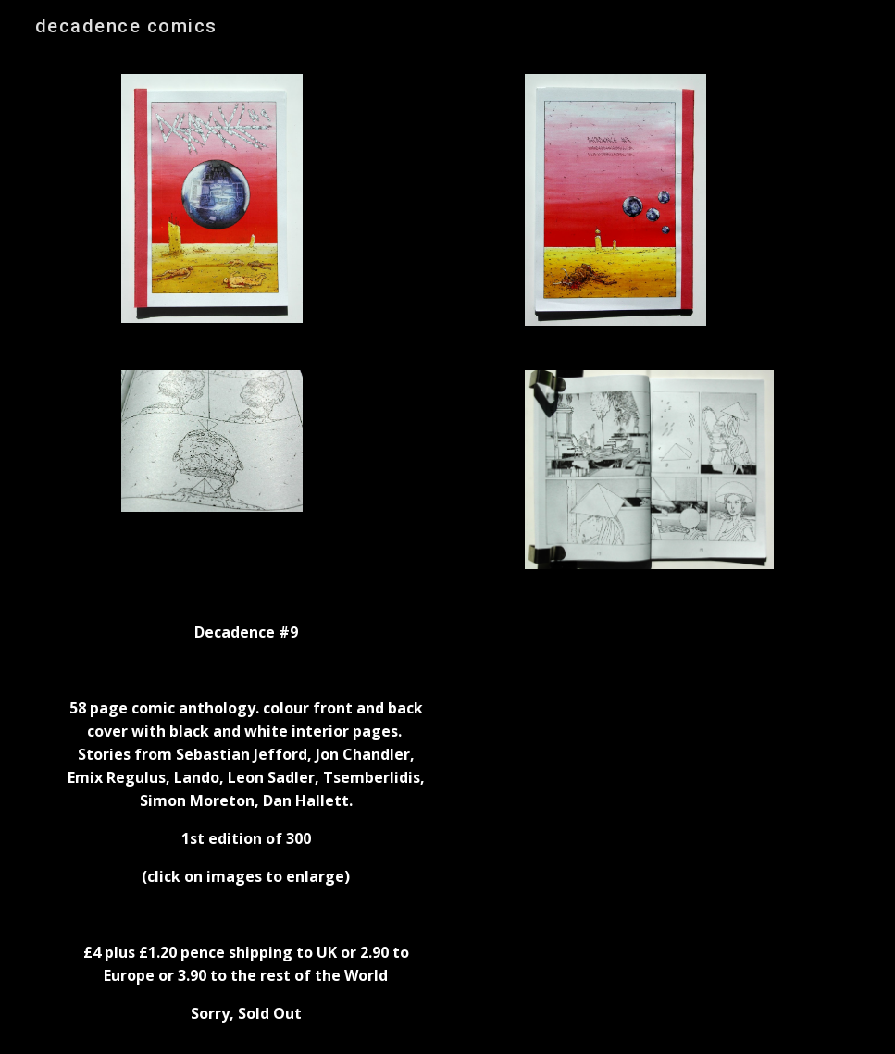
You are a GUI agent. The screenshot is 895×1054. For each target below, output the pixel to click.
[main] (246, 823)
